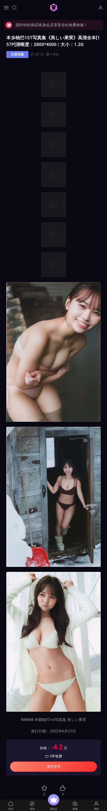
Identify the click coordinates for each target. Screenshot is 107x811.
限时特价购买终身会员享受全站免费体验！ (52, 25)
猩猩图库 (53, 7)
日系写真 (17, 54)
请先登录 (54, 766)
